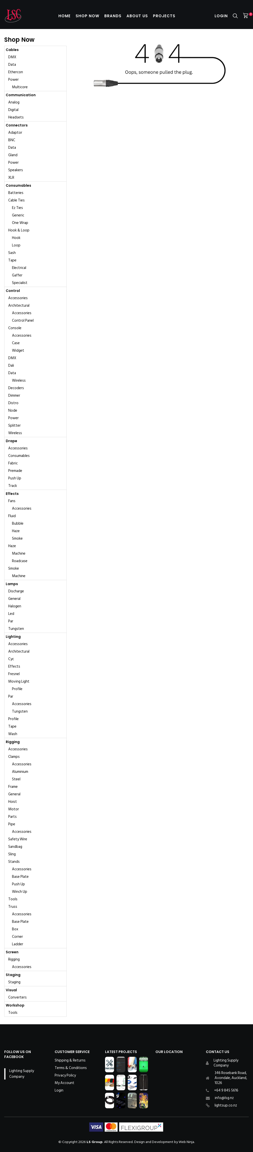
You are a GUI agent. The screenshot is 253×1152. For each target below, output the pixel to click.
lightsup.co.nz (226, 1105)
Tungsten (16, 629)
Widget (18, 350)
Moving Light (18, 681)
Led (11, 614)
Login (221, 15)
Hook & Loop (18, 230)
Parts (12, 817)
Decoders (16, 388)
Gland (12, 155)
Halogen (14, 606)
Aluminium (20, 772)
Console (14, 328)
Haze (16, 531)
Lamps (12, 583)
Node (12, 410)
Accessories (18, 298)
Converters (17, 997)
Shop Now (87, 15)
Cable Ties (16, 200)
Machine (18, 553)
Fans (11, 501)
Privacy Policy (65, 1075)
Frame (13, 787)
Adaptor (15, 132)
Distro (13, 403)
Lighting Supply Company (21, 1074)
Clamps (14, 757)
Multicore (20, 87)
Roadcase (19, 561)
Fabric (13, 463)
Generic (18, 215)
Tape (12, 260)
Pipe (11, 824)
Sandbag (15, 847)
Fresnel (14, 674)
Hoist (12, 802)
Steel (16, 779)
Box (15, 929)
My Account (64, 1083)
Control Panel (23, 320)
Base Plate (20, 877)
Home (64, 15)
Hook (16, 238)
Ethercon (15, 72)
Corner (17, 937)
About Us (137, 15)
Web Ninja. (187, 1142)
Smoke (17, 538)
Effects (12, 493)
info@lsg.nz (224, 1098)
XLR (11, 177)
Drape (11, 440)
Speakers (15, 170)
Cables (12, 49)
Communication (21, 94)
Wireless (19, 380)
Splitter (14, 425)
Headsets (16, 117)
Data (12, 64)
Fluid (12, 516)
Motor (13, 809)
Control (13, 290)
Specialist (19, 283)
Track (12, 486)
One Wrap (20, 223)
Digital (13, 110)
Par (10, 621)
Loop (16, 245)
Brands (113, 15)
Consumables (18, 185)
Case (16, 343)
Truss (12, 907)
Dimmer (14, 395)
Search (235, 15)
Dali (11, 365)
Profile (17, 689)
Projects (164, 15)
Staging (13, 974)
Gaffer (17, 275)
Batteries (15, 193)
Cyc (11, 659)
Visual (11, 990)
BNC (11, 140)
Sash (12, 253)
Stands (14, 862)
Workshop (15, 1005)
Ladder (17, 944)
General (14, 599)
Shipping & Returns (70, 1060)
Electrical (19, 268)
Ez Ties (17, 208)
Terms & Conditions (71, 1068)
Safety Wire (17, 839)
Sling (12, 854)
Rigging (13, 741)
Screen (12, 952)
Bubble (17, 523)
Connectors (17, 125)
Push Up (14, 478)
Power (13, 79)
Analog (13, 102)
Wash (12, 734)
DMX (12, 57)
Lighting (13, 636)
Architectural (18, 305)
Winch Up (19, 892)
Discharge (16, 591)
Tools (12, 899)
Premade (15, 471)
